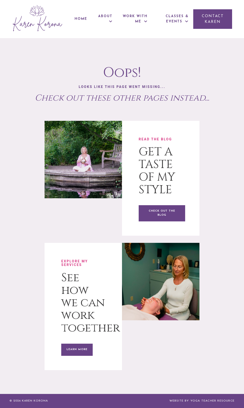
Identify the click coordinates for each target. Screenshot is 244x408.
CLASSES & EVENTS (177, 19)
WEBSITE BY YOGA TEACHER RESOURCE (201, 400)
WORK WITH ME (135, 19)
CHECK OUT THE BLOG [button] (162, 213)
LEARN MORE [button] (76, 349)
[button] (212, 19)
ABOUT (105, 19)
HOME (81, 19)
